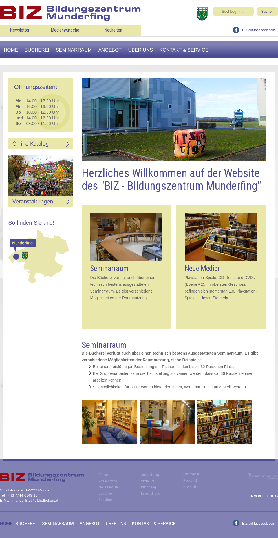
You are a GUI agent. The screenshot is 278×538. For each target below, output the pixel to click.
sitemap (272, 495)
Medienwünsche (65, 30)
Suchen (267, 11)
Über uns (140, 50)
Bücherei (37, 50)
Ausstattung (150, 475)
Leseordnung (150, 493)
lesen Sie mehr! (216, 298)
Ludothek (105, 493)
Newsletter (20, 30)
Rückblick (190, 480)
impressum (256, 495)
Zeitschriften (108, 481)
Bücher (104, 475)
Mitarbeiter (191, 474)
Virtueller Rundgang (148, 484)
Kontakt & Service (183, 50)
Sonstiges (106, 499)
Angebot (110, 50)
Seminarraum (74, 50)
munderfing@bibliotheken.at (35, 500)
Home (11, 50)
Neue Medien (108, 487)
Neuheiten (113, 30)
